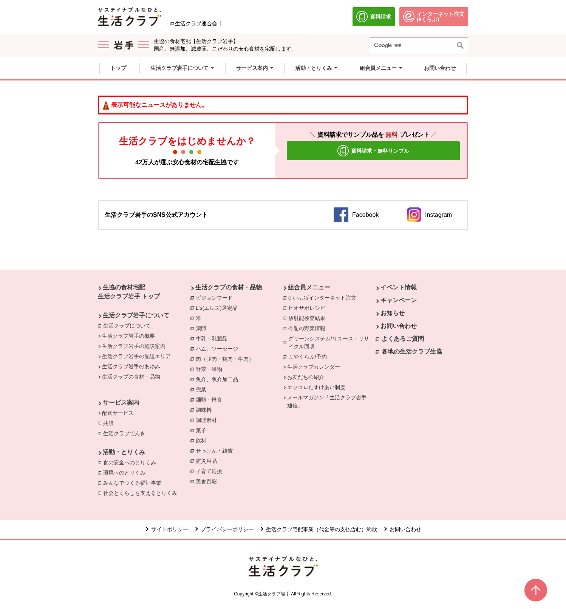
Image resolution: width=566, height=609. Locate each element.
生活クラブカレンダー (313, 367)
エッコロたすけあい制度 (316, 387)
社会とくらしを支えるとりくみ (142, 492)
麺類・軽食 (211, 399)
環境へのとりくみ (126, 472)
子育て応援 (211, 470)
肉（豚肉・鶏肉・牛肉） (227, 358)
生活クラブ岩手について (136, 315)
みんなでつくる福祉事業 (134, 482)
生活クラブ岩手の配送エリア (136, 356)
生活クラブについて (127, 326)
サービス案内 (121, 402)
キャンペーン (398, 300)
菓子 (203, 430)
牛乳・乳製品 (213, 338)
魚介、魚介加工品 (219, 379)
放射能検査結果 (308, 317)
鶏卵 (203, 328)
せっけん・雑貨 (216, 450)
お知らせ (392, 313)
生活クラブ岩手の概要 (128, 336)
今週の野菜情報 (308, 328)
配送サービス (118, 413)
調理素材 (208, 419)
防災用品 (208, 460)
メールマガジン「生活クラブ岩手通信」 (327, 401)
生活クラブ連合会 (196, 23)
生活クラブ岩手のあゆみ (131, 366)
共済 (110, 422)
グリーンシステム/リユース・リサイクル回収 (332, 342)
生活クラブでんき (126, 433)
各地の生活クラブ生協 (412, 351)
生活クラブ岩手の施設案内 (133, 346)
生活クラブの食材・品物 (131, 377)
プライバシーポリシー (227, 529)
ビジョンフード (216, 297)
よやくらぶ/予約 (309, 356)
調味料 (205, 409)
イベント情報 (398, 287)
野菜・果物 (211, 368)
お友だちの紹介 (305, 377)
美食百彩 (208, 481)
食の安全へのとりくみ (131, 462)
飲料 (203, 440)
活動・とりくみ (124, 452)
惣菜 (203, 389)
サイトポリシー (169, 529)
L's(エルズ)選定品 (218, 307)
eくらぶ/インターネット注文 (324, 297)
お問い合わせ (398, 326)
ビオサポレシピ (308, 307)
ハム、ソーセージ (219, 348)
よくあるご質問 (403, 338)
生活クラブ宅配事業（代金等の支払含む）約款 (321, 529)
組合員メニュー (309, 287)
